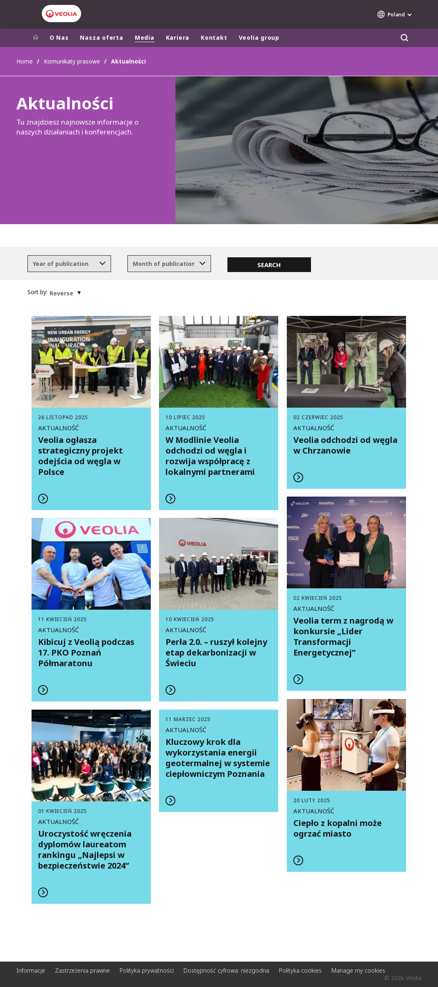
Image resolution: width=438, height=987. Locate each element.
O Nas (59, 37)
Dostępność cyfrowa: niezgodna (226, 970)
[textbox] (63, 264)
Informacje (30, 970)
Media (144, 37)
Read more (91, 413)
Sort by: (37, 292)
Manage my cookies (358, 970)
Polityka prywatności (147, 970)
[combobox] (69, 264)
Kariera (177, 37)
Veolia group (259, 37)
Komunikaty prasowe (72, 61)
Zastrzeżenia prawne (82, 970)
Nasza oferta (101, 37)
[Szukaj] (404, 38)
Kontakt (214, 37)
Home (24, 61)
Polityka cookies (300, 970)
